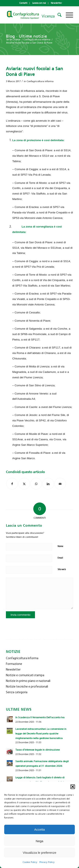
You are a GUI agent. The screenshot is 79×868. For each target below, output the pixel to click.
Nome (60, 546)
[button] (73, 787)
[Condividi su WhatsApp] (36, 483)
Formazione (14, 664)
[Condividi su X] (24, 483)
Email (60, 557)
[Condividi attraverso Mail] (60, 483)
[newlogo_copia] (33, 15)
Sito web (62, 569)
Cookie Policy (30, 862)
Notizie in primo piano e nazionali (28, 681)
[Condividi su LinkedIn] (48, 483)
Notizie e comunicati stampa (25, 675)
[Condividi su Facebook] (12, 483)
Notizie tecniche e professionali (27, 686)
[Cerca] (57, 15)
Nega (39, 841)
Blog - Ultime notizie (26, 36)
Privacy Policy (47, 862)
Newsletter (56, 3)
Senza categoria (16, 692)
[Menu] (67, 15)
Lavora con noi (39, 3)
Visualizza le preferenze (39, 852)
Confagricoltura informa (40, 81)
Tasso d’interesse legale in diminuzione (37, 749)
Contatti (23, 3)
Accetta (39, 829)
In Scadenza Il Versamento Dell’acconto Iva (39, 717)
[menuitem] (23, 3)
